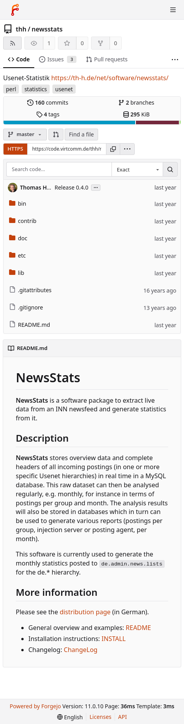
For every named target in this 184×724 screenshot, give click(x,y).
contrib (23, 221)
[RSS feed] (12, 43)
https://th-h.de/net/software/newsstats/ (110, 78)
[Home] (15, 10)
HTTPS (15, 148)
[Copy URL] (113, 149)
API (122, 716)
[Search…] (170, 169)
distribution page (84, 612)
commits (47, 102)
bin (17, 203)
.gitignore (26, 307)
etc (17, 255)
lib (16, 272)
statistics (35, 89)
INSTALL (114, 638)
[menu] (127, 149)
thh (21, 29)
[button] (55, 134)
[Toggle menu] (173, 10)
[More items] (175, 59)
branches (136, 102)
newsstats (47, 29)
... (95, 187)
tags (47, 114)
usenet (64, 89)
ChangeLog (81, 649)
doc (18, 238)
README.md (29, 324)
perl (11, 89)
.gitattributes (30, 290)
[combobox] (137, 169)
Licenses (100, 716)
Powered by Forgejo (35, 706)
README (138, 627)
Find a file (81, 134)
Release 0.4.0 (72, 187)
